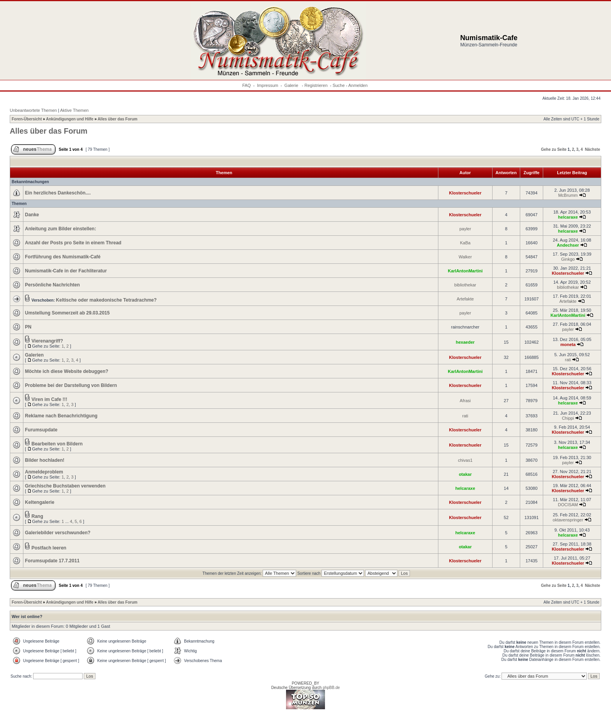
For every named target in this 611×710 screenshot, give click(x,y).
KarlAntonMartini (465, 270)
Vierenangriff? (47, 341)
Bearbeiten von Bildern (57, 444)
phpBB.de (331, 687)
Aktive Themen (74, 110)
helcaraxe (568, 217)
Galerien (34, 355)
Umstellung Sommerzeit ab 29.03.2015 (67, 313)
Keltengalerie (39, 502)
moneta (568, 344)
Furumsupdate (41, 430)
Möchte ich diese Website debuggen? (66, 371)
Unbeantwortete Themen (33, 110)
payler (465, 228)
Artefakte (465, 299)
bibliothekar (465, 285)
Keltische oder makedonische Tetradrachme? (106, 300)
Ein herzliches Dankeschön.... (58, 193)
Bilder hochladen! (44, 460)
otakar (465, 474)
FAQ (246, 85)
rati (568, 359)
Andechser (568, 245)
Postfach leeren (49, 548)
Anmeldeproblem (44, 472)
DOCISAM (568, 504)
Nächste (592, 149)
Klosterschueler (465, 193)
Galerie (292, 85)
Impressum (267, 85)
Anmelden (358, 85)
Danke (32, 214)
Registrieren (315, 85)
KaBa (465, 242)
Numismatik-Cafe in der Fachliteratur (66, 271)
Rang (37, 516)
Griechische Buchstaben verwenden (65, 486)
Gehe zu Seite (554, 149)
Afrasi (465, 400)
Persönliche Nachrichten (52, 285)
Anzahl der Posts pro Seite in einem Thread (73, 242)
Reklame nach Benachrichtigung (61, 416)
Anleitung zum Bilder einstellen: (60, 228)
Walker (465, 256)
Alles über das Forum (117, 119)
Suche (338, 85)
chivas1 (465, 460)
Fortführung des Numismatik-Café (63, 257)
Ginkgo (568, 259)
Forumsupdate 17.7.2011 (52, 560)
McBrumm (567, 195)
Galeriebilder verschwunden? (57, 532)
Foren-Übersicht (27, 119)
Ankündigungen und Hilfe (70, 119)
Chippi (568, 418)
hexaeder (465, 342)
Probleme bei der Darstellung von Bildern (71, 385)
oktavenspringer (568, 519)
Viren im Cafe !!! (49, 399)
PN (28, 327)
